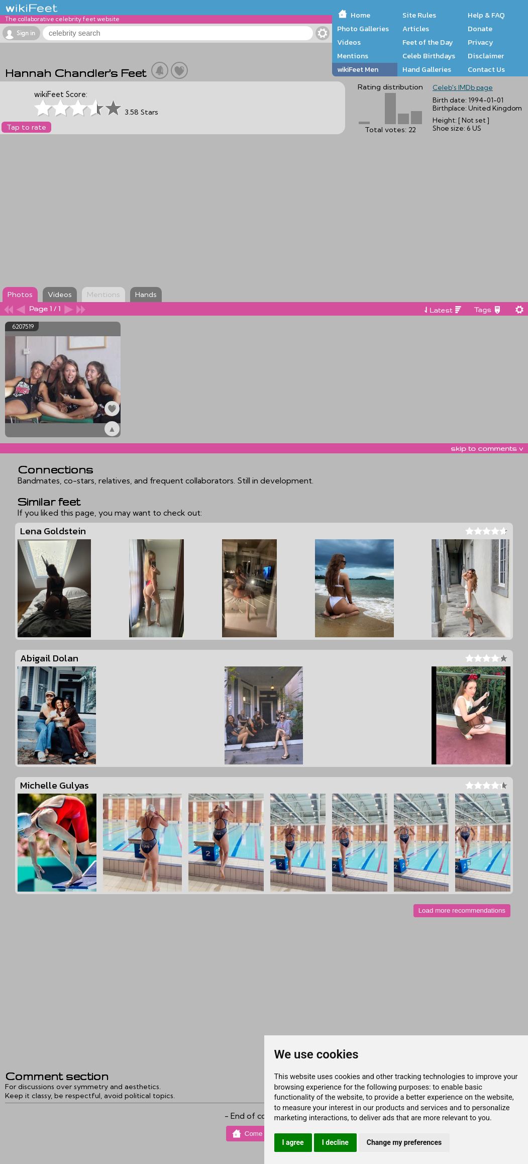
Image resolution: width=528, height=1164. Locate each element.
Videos (349, 42)
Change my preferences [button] (404, 1142)
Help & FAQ (486, 15)
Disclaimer (486, 55)
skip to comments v (487, 448)
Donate (480, 28)
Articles (415, 28)
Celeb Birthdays (428, 55)
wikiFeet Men (357, 69)
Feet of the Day (427, 42)
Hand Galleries (426, 69)
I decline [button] (335, 1142)
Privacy (480, 42)
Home (360, 15)
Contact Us (486, 69)
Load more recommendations (461, 910)
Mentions (352, 55)
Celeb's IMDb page (463, 87)
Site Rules (419, 15)
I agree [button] (293, 1142)
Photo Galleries (363, 28)
